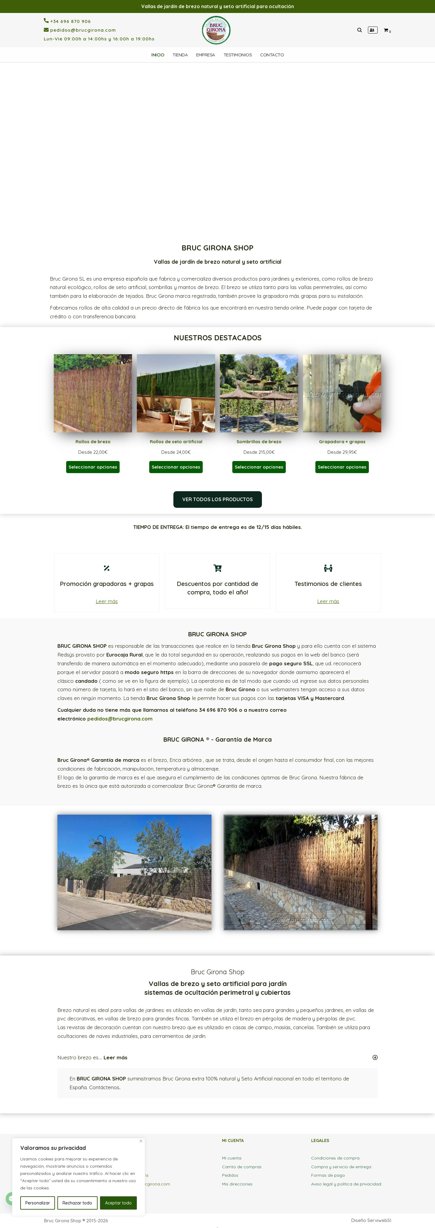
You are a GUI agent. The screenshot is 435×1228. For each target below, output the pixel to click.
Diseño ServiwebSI (371, 1220)
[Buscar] (359, 30)
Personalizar (37, 1203)
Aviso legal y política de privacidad (346, 1184)
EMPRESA (205, 55)
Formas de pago (328, 1175)
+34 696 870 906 (70, 21)
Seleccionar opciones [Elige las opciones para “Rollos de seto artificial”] (176, 467)
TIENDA (180, 55)
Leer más (107, 601)
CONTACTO (272, 55)
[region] (217, 152)
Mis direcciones (237, 1184)
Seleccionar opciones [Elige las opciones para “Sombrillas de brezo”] (259, 467)
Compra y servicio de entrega (341, 1166)
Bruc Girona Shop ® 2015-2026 (76, 1220)
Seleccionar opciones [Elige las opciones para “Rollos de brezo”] (93, 467)
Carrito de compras (242, 1166)
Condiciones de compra (335, 1158)
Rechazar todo (77, 1203)
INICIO (157, 55)
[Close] (141, 1141)
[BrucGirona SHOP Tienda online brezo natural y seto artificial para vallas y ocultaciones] (217, 30)
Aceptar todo (118, 1203)
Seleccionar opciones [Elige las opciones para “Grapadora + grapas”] (342, 467)
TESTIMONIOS (238, 55)
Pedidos (230, 1175)
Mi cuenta (231, 1158)
